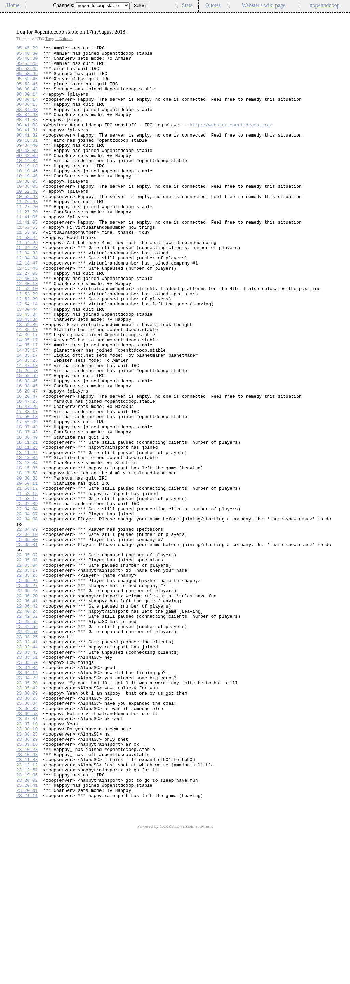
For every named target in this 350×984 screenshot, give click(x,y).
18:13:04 (27, 540)
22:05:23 (27, 682)
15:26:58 (27, 436)
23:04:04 (27, 792)
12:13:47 (27, 307)
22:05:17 (27, 675)
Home (12, 5)
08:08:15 (27, 116)
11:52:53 (27, 264)
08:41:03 (27, 135)
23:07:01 (27, 854)
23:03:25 (27, 755)
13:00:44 (27, 362)
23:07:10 (27, 860)
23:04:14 (27, 798)
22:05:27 (27, 694)
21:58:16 (27, 589)
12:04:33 (27, 294)
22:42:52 (27, 731)
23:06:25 (27, 829)
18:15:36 (27, 553)
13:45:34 (27, 368)
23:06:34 (27, 835)
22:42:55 (27, 737)
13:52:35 (27, 380)
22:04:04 (27, 602)
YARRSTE (169, 976)
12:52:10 (27, 337)
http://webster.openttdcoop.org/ (231, 141)
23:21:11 (27, 946)
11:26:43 (27, 233)
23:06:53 (27, 847)
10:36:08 (27, 208)
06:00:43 (27, 98)
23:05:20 (27, 811)
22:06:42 (27, 718)
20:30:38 (27, 565)
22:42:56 (27, 743)
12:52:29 (27, 344)
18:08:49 (27, 516)
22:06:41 (27, 712)
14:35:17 (27, 387)
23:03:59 (27, 786)
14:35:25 (27, 423)
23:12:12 (27, 909)
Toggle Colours (58, 38)
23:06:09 (27, 823)
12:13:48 (27, 313)
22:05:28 (27, 700)
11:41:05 (27, 251)
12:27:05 (27, 319)
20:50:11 (27, 571)
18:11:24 (27, 534)
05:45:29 (27, 49)
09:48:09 (27, 172)
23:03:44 (27, 768)
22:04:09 (27, 626)
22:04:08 (27, 614)
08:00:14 (27, 104)
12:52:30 (27, 350)
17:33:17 (27, 485)
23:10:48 (27, 897)
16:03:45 (27, 448)
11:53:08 (27, 270)
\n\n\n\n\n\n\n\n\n (103, 5)
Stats (187, 5)
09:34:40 (27, 165)
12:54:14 (27, 356)
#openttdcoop (325, 5)
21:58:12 (27, 577)
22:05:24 (27, 688)
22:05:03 (27, 663)
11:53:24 (27, 276)
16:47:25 (27, 473)
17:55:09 (27, 497)
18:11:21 (27, 522)
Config (341, 17)
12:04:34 (27, 301)
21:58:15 (27, 583)
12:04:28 (27, 288)
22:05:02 (27, 657)
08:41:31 (27, 147)
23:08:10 (27, 866)
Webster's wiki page (263, 5)
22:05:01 (27, 645)
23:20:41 (27, 933)
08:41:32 (27, 153)
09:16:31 (27, 159)
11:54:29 (27, 282)
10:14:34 (27, 184)
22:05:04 (27, 669)
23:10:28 (27, 890)
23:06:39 (27, 841)
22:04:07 (27, 608)
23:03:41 (27, 761)
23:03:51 (27, 780)
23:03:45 (27, 774)
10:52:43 (27, 221)
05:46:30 (27, 55)
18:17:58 (27, 559)
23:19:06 (27, 921)
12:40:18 (27, 325)
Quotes (213, 5)
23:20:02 (27, 927)
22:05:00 (27, 639)
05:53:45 (27, 67)
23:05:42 (27, 817)
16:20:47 (27, 460)
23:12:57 (27, 915)
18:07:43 (27, 503)
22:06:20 (27, 706)
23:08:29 (27, 878)
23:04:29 (27, 804)
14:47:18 (27, 430)
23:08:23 (27, 872)
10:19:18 (27, 190)
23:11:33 (27, 903)
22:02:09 (27, 596)
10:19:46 (27, 196)
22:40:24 (27, 725)
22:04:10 (27, 632)
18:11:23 (27, 528)
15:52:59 (27, 442)
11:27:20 (27, 239)
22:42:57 (27, 749)
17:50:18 (27, 491)
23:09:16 (27, 884)
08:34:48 (27, 122)
